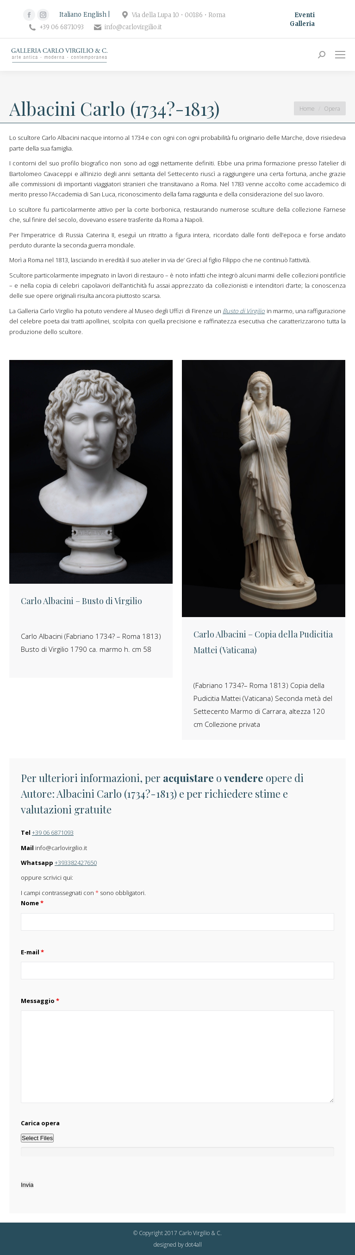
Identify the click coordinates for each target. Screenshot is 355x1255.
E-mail (32, 952)
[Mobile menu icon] (340, 54)
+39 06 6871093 (53, 832)
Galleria (302, 24)
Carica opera (40, 1123)
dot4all (193, 1245)
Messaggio (40, 1000)
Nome (32, 903)
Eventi (304, 15)
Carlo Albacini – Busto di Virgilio (81, 600)
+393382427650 (76, 862)
